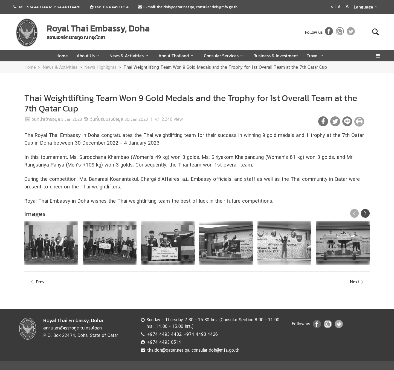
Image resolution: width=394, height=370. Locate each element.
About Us (89, 55)
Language (366, 7)
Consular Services (224, 55)
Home (62, 55)
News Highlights (100, 67)
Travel (316, 55)
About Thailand (176, 55)
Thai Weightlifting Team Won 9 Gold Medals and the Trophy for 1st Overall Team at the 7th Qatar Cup (225, 67)
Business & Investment (275, 55)
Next (357, 281)
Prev (37, 281)
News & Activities (129, 55)
